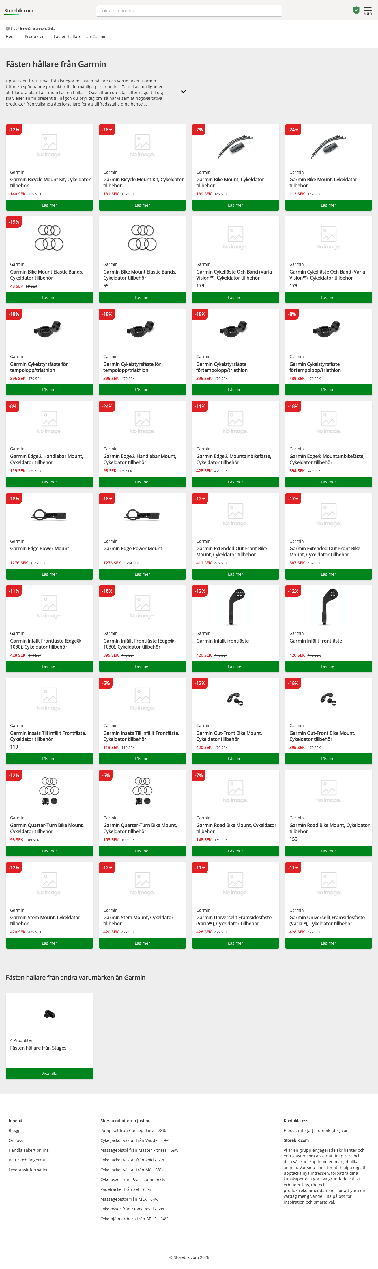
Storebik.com (18, 10)
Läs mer (49, 205)
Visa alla (49, 1073)
